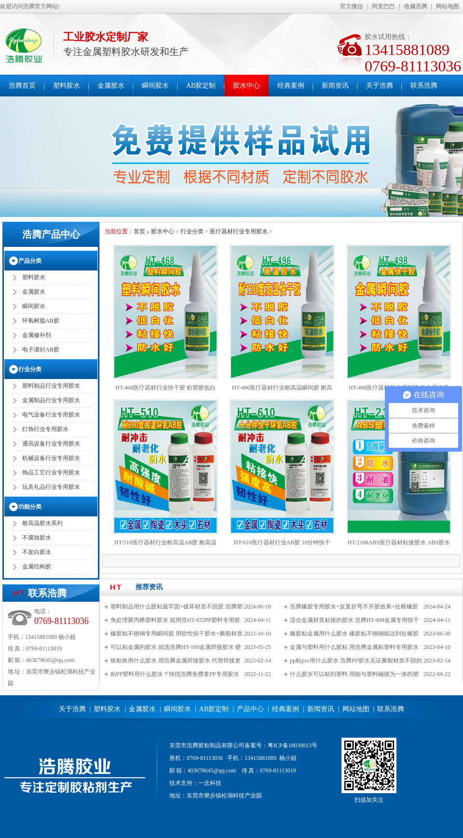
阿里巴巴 (383, 6)
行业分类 (192, 231)
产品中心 (250, 709)
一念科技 (209, 783)
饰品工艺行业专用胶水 (51, 472)
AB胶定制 (201, 85)
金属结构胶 (36, 566)
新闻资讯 (335, 85)
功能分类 (29, 506)
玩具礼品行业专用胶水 (51, 487)
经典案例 (290, 85)
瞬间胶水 (155, 85)
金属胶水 (110, 85)
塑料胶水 (66, 85)
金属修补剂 (36, 335)
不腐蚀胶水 (36, 537)
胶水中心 (246, 85)
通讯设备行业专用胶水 (51, 443)
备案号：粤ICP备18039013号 (281, 745)
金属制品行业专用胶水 (51, 400)
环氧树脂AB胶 (40, 320)
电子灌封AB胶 (40, 349)
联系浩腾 (423, 85)
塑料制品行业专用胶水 (51, 385)
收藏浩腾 (415, 6)
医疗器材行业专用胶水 (239, 231)
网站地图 (447, 6)
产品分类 (29, 260)
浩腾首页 (22, 85)
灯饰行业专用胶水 (45, 429)
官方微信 (351, 6)
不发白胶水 (36, 552)
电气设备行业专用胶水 (51, 414)
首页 (139, 231)
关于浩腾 (379, 85)
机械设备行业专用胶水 (51, 458)
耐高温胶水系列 (42, 523)
